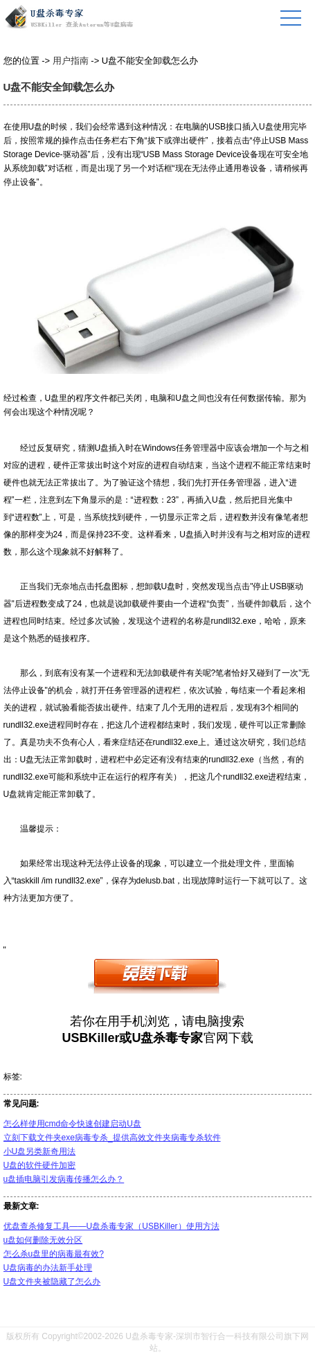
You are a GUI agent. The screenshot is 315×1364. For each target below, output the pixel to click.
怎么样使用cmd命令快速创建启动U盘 (72, 1124)
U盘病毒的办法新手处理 (48, 1268)
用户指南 (71, 60)
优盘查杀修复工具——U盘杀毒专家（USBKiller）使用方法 (111, 1226)
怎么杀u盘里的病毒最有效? (53, 1254)
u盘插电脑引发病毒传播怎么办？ (64, 1179)
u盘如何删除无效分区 (43, 1240)
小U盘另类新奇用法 (39, 1151)
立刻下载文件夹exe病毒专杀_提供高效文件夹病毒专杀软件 (112, 1137)
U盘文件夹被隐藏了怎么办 (52, 1281)
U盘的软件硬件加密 (39, 1165)
